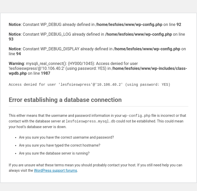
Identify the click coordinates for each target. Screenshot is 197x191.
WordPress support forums (55, 170)
